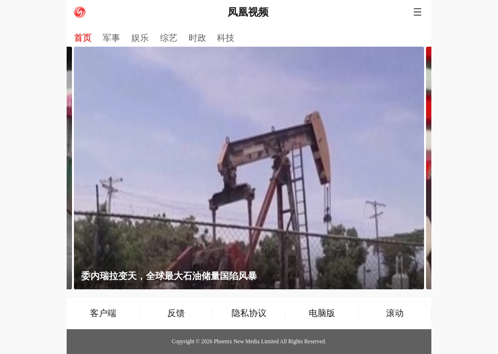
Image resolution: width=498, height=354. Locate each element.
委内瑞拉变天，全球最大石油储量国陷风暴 (169, 276)
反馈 (176, 313)
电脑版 (322, 313)
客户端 (103, 313)
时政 (197, 38)
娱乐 (140, 38)
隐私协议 (249, 313)
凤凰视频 (248, 12)
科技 (225, 38)
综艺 (169, 38)
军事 (111, 38)
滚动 (395, 313)
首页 (82, 38)
